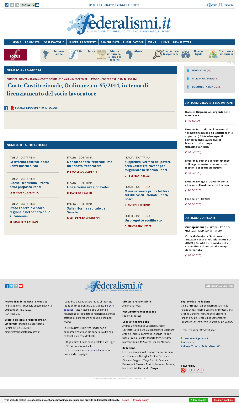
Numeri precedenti (83, 42)
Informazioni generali (194, 338)
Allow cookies (198, 400)
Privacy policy (141, 400)
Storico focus (82, 54)
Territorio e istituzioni (221, 54)
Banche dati (110, 42)
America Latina (52, 54)
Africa (133, 54)
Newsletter (182, 42)
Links (165, 42)
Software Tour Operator (119, 383)
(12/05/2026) (193, 121)
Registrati (226, 5)
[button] (212, 5)
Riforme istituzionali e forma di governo (109, 55)
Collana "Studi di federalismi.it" (200, 346)
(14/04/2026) (193, 255)
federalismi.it (92, 350)
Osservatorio (54, 42)
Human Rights (192, 54)
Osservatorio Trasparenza (166, 54)
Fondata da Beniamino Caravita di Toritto (114, 5)
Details (125, 400)
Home (17, 42)
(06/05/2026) (193, 204)
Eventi (152, 42)
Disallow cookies (223, 400)
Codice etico (188, 342)
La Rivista (32, 42)
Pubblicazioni (133, 42)
